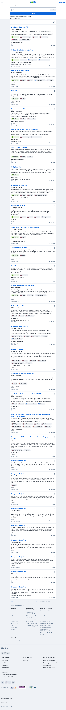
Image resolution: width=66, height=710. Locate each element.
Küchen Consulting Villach (32, 623)
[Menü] (2, 2)
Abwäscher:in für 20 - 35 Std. (20, 70)
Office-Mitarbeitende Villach (32, 629)
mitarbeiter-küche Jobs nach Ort (10, 677)
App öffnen (62, 2)
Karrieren (4, 670)
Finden (33, 13)
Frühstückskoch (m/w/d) (19, 147)
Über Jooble (5, 660)
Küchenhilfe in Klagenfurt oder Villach (23, 285)
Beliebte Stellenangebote (17, 640)
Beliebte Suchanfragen (17, 605)
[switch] (54, 22)
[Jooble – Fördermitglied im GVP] (33, 687)
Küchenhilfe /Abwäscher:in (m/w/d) (22, 50)
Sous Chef (14, 266)
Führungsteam (5, 665)
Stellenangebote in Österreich (9, 674)
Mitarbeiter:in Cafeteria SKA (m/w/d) (22, 373)
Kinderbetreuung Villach (45, 627)
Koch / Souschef (16, 167)
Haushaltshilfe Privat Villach (46, 623)
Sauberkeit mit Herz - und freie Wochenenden (25, 227)
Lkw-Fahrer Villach (44, 619)
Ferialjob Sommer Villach (45, 611)
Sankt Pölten (14, 627)
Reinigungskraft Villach (45, 615)
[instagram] (6, 682)
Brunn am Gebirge (15, 621)
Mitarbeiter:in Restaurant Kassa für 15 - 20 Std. (26, 394)
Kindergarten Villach (45, 621)
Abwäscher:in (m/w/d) (18, 109)
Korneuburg (13, 619)
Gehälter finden (47, 665)
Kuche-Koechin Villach (31, 618)
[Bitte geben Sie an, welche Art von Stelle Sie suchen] (33, 6)
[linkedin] (13, 682)
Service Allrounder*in (18, 205)
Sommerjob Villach (44, 613)
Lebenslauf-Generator (49, 667)
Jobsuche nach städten (16, 642)
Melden (52, 45)
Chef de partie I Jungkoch (19, 247)
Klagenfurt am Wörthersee (17, 615)
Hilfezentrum (5, 672)
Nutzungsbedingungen (6, 695)
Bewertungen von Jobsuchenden (51, 663)
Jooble (10, 707)
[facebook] (2, 682)
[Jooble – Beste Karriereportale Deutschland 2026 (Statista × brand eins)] (23, 687)
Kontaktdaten (5, 667)
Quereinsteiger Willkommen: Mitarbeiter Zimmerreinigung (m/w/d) (29, 438)
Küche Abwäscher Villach (31, 615)
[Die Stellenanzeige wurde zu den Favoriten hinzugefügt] (54, 27)
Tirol (12, 625)
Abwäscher (14, 90)
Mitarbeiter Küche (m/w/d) (19, 27)
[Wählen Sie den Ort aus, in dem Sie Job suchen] (33, 10)
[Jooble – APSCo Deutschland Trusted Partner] (13, 687)
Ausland (13, 613)
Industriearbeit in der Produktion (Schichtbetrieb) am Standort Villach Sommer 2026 (31, 415)
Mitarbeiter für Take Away (19, 185)
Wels (12, 617)
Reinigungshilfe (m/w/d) (18, 460)
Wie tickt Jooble (6, 663)
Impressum (4, 702)
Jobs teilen (25, 660)
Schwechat (13, 611)
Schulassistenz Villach (45, 625)
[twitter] (9, 682)
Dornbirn (13, 629)
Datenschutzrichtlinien (6, 698)
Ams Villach (43, 617)
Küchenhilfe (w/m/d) (17, 306)
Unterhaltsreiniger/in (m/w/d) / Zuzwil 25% (24, 129)
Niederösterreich (15, 623)
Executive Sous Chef (17, 349)
